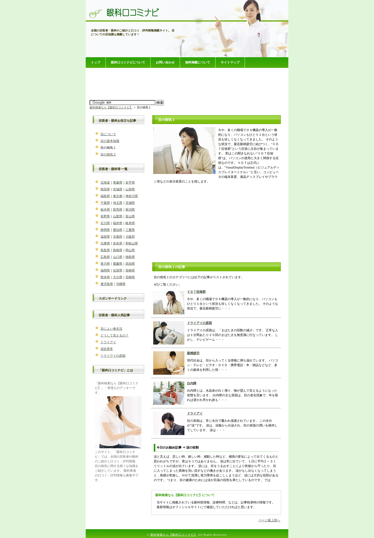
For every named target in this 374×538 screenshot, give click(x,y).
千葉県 (105, 203)
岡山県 (130, 250)
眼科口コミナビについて (128, 62)
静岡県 (105, 230)
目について (108, 134)
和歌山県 (131, 243)
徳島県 (130, 257)
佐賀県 (117, 270)
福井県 (117, 223)
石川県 (105, 223)
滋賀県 (105, 236)
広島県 (105, 257)
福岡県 (105, 270)
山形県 (130, 189)
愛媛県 (117, 263)
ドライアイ (195, 413)
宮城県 (117, 189)
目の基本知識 (110, 141)
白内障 (191, 383)
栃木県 (105, 209)
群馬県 (117, 209)
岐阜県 (130, 223)
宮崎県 (130, 277)
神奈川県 (131, 196)
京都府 (117, 236)
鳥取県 (105, 250)
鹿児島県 (107, 284)
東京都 (117, 196)
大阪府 (130, 236)
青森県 (117, 182)
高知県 (130, 263)
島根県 (117, 250)
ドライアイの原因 (199, 323)
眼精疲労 (193, 353)
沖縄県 (120, 284)
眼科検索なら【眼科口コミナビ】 (111, 107)
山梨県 (117, 216)
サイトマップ (230, 62)
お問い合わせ (165, 62)
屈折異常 (107, 349)
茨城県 (130, 203)
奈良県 (117, 243)
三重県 (130, 230)
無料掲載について (197, 62)
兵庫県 (105, 243)
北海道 (105, 182)
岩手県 (130, 182)
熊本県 (105, 277)
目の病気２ (108, 154)
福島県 (105, 196)
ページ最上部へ (269, 520)
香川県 (105, 263)
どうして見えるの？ (115, 335)
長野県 (105, 216)
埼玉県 (117, 203)
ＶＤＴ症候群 (196, 292)
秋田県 (105, 189)
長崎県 (130, 270)
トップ (95, 62)
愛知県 (117, 230)
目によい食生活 (111, 328)
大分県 (117, 277)
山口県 (117, 257)
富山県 (130, 216)
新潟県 (130, 209)
